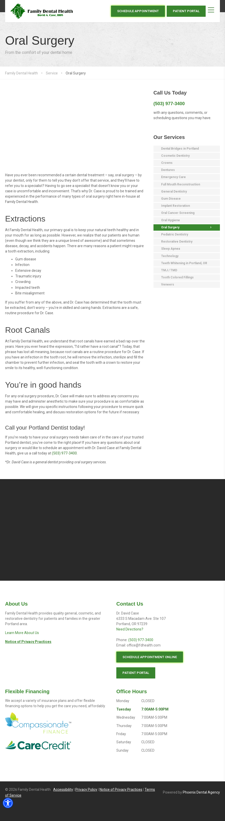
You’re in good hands (43, 384)
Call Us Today (170, 93)
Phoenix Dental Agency (201, 792)
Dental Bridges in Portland (180, 148)
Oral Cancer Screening (177, 213)
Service (52, 73)
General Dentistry (174, 191)
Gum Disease (171, 198)
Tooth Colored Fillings (177, 277)
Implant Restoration (175, 206)
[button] (8, 803)
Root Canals (27, 330)
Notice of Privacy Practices (121, 789)
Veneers (167, 284)
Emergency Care (173, 177)
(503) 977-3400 (64, 453)
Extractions (25, 218)
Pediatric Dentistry (174, 234)
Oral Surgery (39, 40)
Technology (169, 256)
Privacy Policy (86, 789)
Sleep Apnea (170, 248)
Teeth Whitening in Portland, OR (184, 263)
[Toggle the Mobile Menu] (211, 11)
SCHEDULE (138, 11)
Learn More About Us (22, 633)
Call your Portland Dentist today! (45, 427)
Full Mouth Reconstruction (180, 184)
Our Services (169, 137)
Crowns (167, 163)
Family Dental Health (21, 73)
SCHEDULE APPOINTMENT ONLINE (149, 657)
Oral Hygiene (170, 220)
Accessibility (63, 789)
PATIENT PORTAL (186, 11)
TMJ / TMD (169, 270)
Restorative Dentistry (176, 241)
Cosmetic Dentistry (175, 155)
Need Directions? (129, 629)
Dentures (168, 170)
